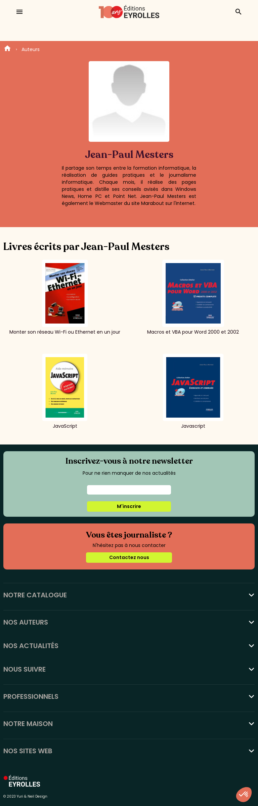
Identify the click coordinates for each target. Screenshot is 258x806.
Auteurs (31, 49)
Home (7, 49)
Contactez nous (129, 557)
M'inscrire (129, 506)
